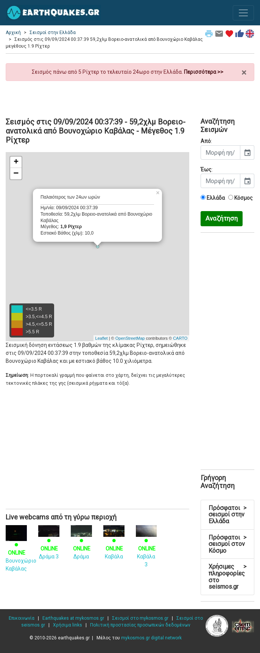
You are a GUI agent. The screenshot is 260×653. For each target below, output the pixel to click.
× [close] (243, 72)
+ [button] (16, 162)
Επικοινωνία (21, 618)
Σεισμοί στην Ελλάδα (53, 32)
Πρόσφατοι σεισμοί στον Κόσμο (227, 544)
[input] (220, 152)
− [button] (16, 173)
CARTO (180, 338)
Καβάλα (114, 543)
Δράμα (81, 543)
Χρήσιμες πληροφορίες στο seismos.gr (227, 576)
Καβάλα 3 (146, 547)
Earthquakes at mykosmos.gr (73, 618)
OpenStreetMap (130, 338)
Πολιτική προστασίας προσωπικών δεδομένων (140, 625)
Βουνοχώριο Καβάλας (21, 550)
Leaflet (101, 338)
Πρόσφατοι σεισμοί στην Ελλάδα (227, 514)
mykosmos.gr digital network (151, 638)
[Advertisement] (130, 96)
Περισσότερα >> (203, 72)
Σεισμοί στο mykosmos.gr (140, 618)
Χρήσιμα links (67, 625)
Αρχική (13, 32)
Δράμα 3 (48, 543)
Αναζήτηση (222, 218)
